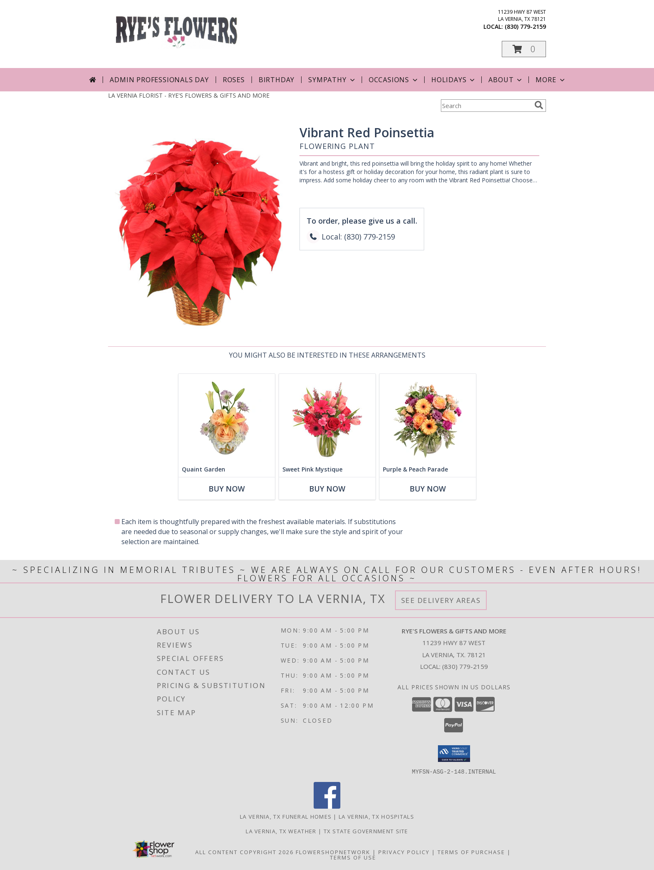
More (551, 79)
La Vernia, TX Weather (281, 831)
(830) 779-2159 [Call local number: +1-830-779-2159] (525, 26)
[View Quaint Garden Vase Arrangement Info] (227, 418)
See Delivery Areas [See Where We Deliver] (441, 600)
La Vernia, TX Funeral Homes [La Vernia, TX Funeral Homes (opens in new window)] (286, 816)
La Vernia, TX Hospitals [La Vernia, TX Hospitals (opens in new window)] (376, 816)
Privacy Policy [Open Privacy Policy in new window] (404, 851)
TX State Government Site (366, 831)
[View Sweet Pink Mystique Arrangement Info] (327, 418)
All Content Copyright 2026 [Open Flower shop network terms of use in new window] (244, 851)
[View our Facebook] (327, 806)
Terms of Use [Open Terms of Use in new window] (353, 857)
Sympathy (332, 79)
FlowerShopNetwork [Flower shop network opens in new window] (333, 851)
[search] (539, 105)
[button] (524, 49)
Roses (234, 79)
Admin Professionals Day (159, 79)
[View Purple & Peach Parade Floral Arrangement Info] (428, 418)
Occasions (394, 79)
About (505, 79)
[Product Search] (486, 105)
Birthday (276, 79)
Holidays (453, 79)
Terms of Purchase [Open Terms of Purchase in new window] (471, 851)
